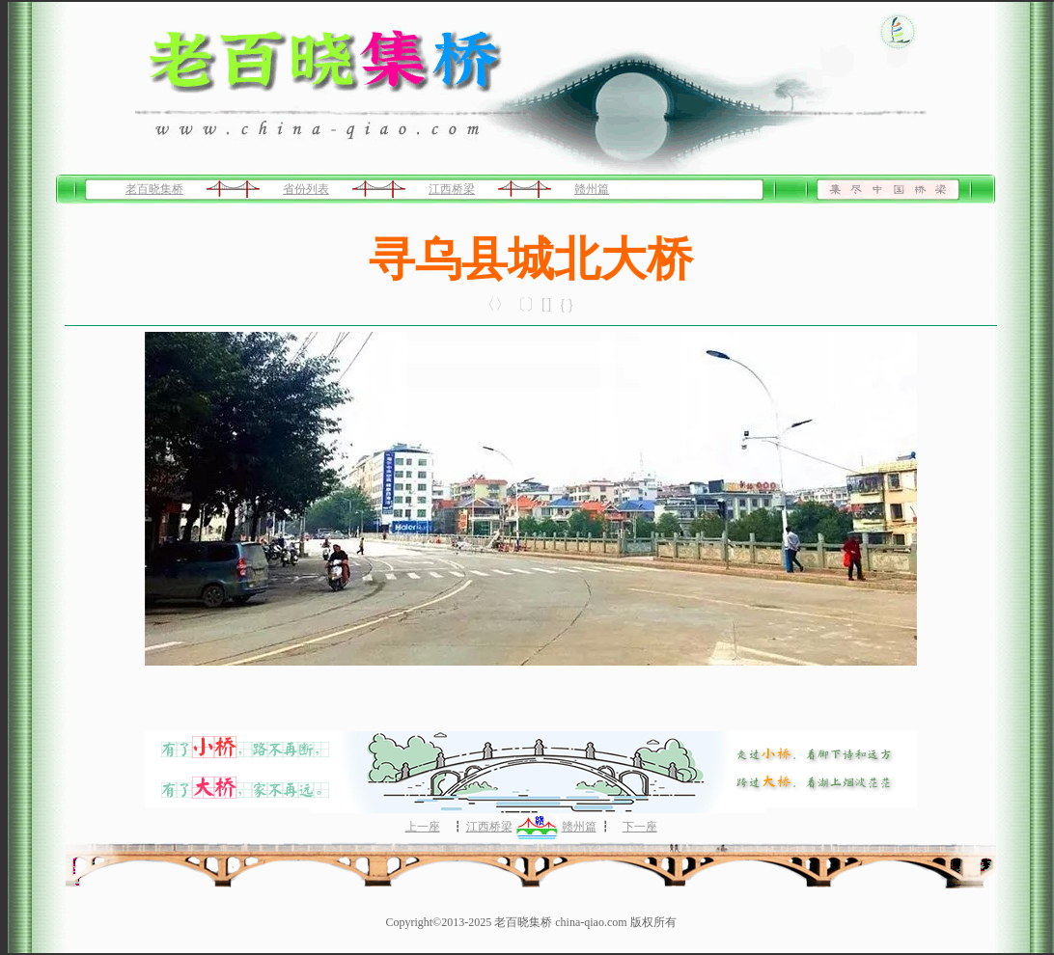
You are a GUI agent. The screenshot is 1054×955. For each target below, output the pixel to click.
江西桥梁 (452, 189)
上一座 (422, 826)
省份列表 (306, 189)
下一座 (640, 826)
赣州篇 (591, 189)
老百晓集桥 (154, 189)
